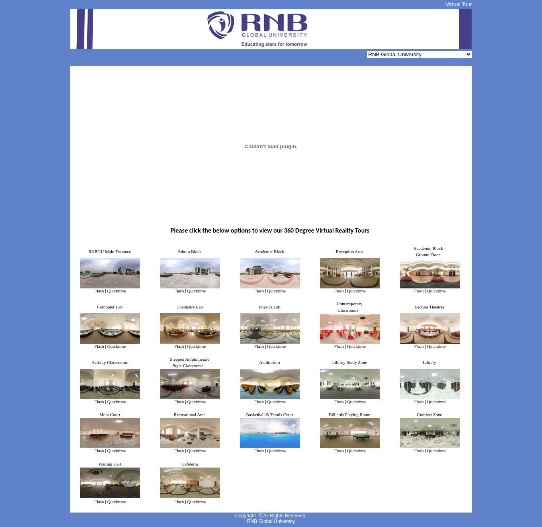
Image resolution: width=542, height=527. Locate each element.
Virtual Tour (459, 4)
